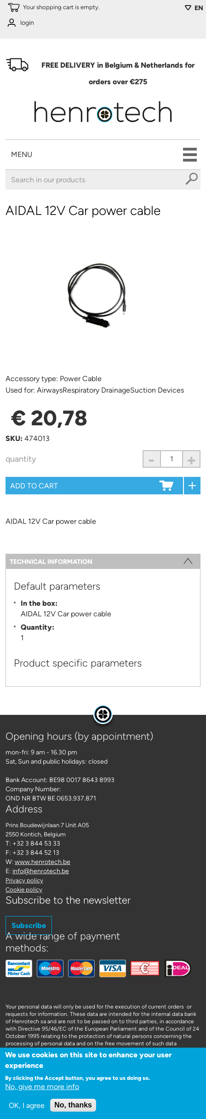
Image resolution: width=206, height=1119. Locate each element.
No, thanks (73, 1107)
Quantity (21, 459)
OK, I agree (27, 1107)
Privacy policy (24, 880)
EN (199, 8)
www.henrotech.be (42, 862)
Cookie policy (24, 889)
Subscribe (28, 925)
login (27, 23)
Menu (21, 154)
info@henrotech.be (40, 871)
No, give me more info (42, 1088)
